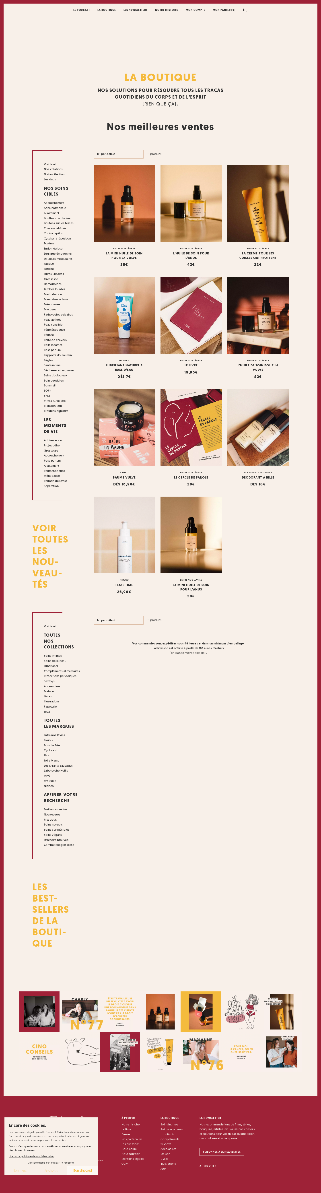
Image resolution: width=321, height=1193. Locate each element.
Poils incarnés (53, 345)
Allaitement (51, 213)
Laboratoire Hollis (56, 770)
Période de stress (55, 481)
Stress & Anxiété (55, 401)
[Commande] (119, 154)
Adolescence (53, 440)
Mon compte (195, 10)
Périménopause (54, 330)
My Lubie (50, 781)
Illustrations (52, 701)
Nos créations (53, 169)
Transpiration (53, 406)
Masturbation (53, 294)
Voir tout (50, 164)
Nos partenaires (131, 1139)
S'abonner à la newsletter (222, 1152)
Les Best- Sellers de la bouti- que (50, 915)
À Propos (128, 1118)
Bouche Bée (52, 745)
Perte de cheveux (55, 340)
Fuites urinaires (54, 274)
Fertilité (49, 269)
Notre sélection (54, 174)
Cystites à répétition (57, 238)
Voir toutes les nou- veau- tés (50, 556)
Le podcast (81, 10)
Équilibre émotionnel (58, 254)
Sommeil (50, 385)
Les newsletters (135, 10)
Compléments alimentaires (62, 671)
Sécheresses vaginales (59, 370)
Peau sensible (53, 324)
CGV (124, 1163)
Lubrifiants (51, 666)
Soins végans (53, 835)
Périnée (49, 335)
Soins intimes (53, 656)
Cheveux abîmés (55, 228)
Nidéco (49, 786)
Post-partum (52, 350)
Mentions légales (132, 1158)
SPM (47, 396)
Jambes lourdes (54, 289)
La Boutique (160, 77)
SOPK (47, 390)
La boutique (106, 10)
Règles (48, 360)
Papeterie (50, 706)
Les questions (130, 1144)
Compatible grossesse (59, 845)
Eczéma (49, 243)
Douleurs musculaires (58, 259)
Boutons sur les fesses (59, 223)
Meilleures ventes (56, 809)
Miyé (47, 776)
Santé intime (52, 365)
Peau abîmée (52, 320)
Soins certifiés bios (57, 830)
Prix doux (50, 819)
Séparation (51, 486)
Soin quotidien (54, 380)
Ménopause (52, 304)
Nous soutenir (130, 1154)
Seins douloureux (55, 375)
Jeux (47, 712)
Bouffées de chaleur (57, 218)
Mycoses (50, 309)
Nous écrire (129, 1149)
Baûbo (48, 740)
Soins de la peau (55, 661)
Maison (49, 691)
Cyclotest (50, 750)
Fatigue (49, 264)
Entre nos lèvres (54, 735)
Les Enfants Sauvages (58, 766)
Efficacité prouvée (56, 840)
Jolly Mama (51, 760)
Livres (48, 696)
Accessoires (52, 686)
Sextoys (49, 681)
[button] (245, 10)
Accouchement (54, 203)
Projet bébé (52, 445)
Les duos (50, 179)
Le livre (126, 1129)
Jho (46, 755)
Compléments (169, 1139)
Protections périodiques (60, 676)
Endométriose (53, 248)
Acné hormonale (55, 208)
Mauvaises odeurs (56, 299)
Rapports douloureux (58, 355)
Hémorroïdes (53, 284)
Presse (125, 1134)
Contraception (53, 233)
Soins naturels (53, 824)
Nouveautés (52, 814)
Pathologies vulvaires (58, 314)
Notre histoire (166, 10)
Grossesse (51, 279)
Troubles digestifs (56, 411)
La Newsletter (210, 1118)
